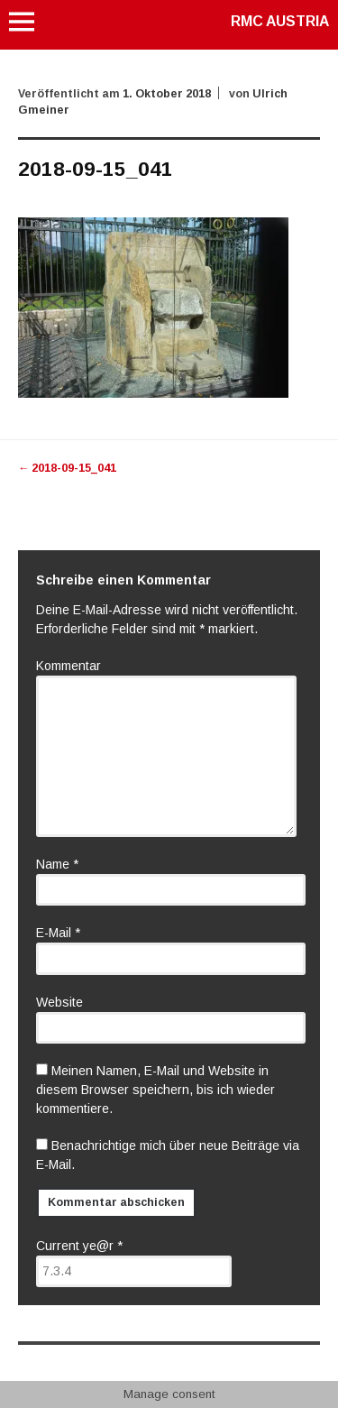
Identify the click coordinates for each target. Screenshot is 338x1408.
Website (59, 1002)
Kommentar (68, 665)
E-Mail (58, 932)
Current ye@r (79, 1245)
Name (57, 864)
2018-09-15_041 (67, 468)
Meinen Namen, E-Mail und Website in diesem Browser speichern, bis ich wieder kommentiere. (155, 1089)
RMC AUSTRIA (280, 21)
